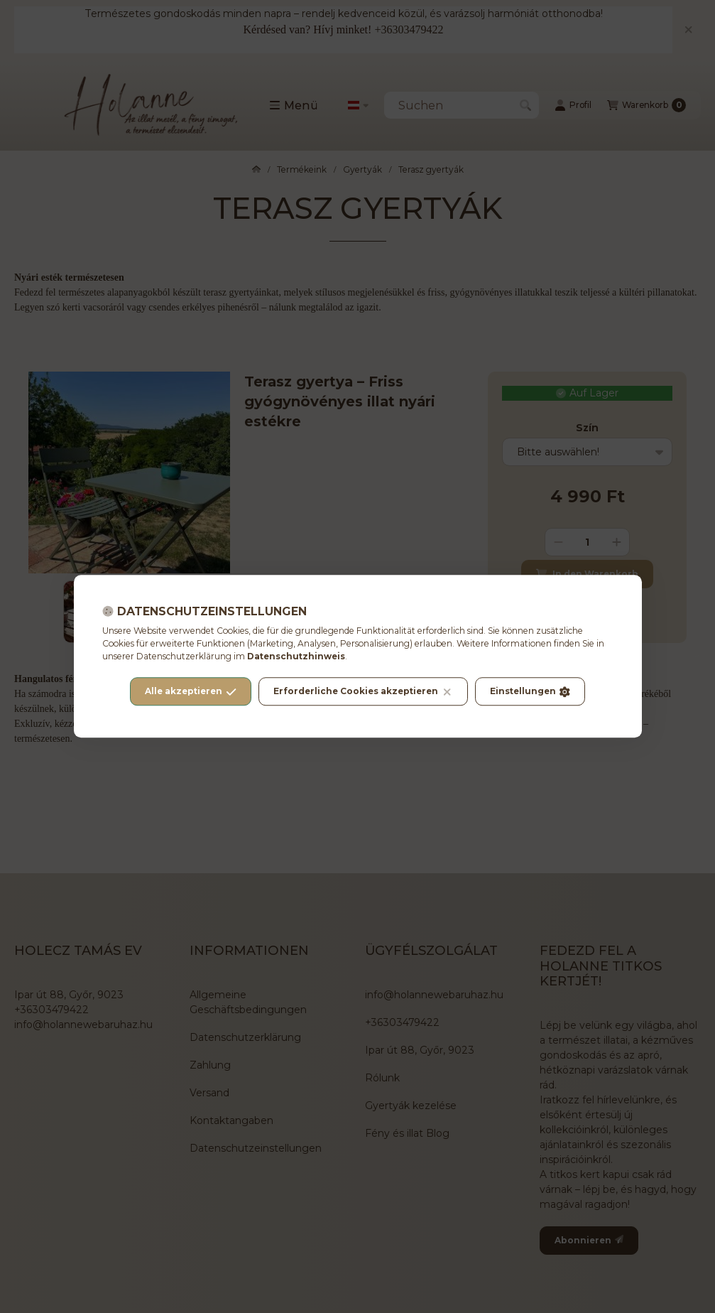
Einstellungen (530, 692)
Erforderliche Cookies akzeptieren (362, 692)
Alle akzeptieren (190, 692)
